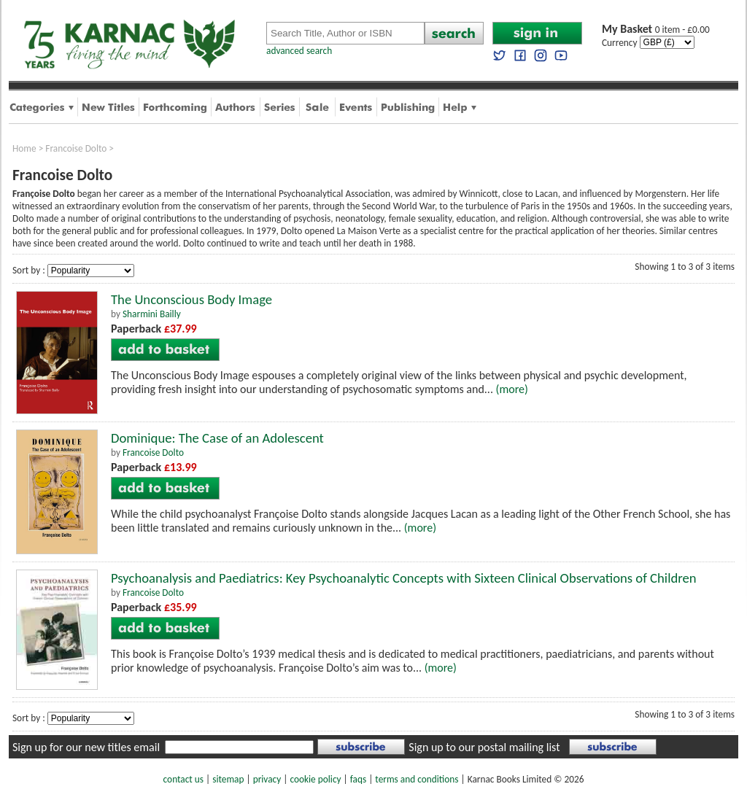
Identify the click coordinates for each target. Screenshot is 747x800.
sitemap (228, 779)
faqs (358, 779)
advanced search (299, 50)
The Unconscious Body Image (191, 299)
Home (24, 148)
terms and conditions (416, 779)
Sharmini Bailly (152, 314)
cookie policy (315, 779)
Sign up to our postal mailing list (484, 747)
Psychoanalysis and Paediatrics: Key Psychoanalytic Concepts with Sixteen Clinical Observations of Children (404, 578)
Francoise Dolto (76, 148)
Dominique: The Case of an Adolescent (217, 438)
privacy (267, 779)
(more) (512, 389)
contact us (183, 779)
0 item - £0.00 (656, 29)
